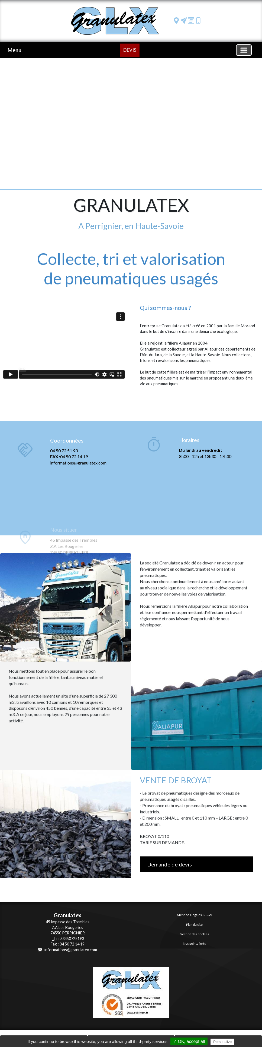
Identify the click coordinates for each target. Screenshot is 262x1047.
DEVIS (130, 49)
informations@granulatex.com (70, 949)
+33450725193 (71, 938)
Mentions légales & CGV (194, 915)
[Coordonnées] (25, 477)
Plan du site (194, 924)
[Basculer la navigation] (244, 50)
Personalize (222, 1042)
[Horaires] (154, 445)
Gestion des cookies (194, 934)
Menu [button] (14, 50)
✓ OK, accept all (189, 1041)
